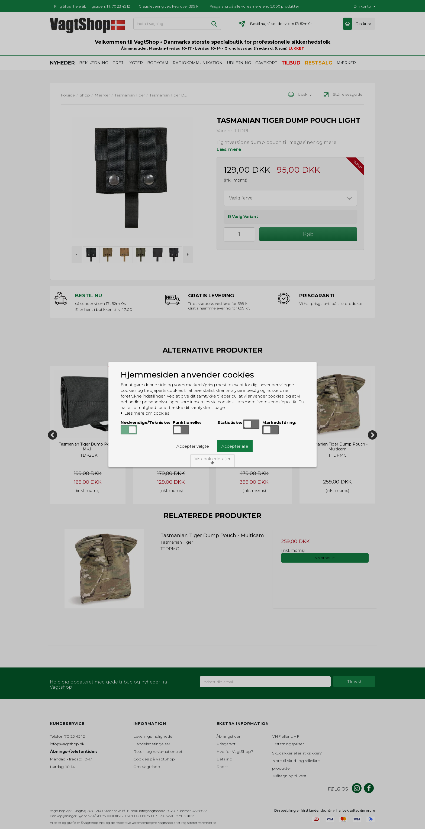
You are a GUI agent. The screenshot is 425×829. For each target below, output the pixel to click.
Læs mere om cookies (145, 413)
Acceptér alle (234, 446)
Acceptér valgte (192, 446)
